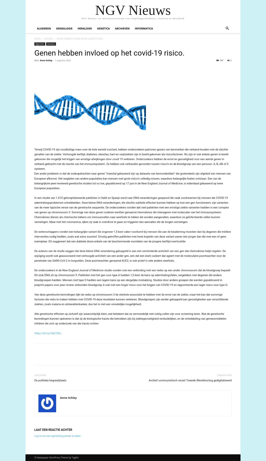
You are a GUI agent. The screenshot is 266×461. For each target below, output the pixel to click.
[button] (227, 29)
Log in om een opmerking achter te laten (57, 436)
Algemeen (44, 28)
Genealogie (64, 28)
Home (37, 38)
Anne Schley (46, 60)
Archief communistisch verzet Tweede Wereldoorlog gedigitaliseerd (190, 380)
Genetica (103, 28)
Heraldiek (85, 28)
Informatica (144, 28)
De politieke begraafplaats (50, 380)
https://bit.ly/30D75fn (47, 333)
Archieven (122, 28)
